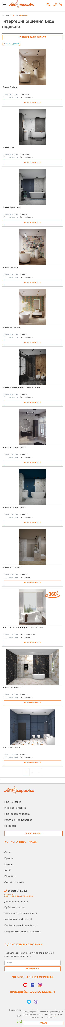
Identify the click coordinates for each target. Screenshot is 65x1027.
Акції (7, 870)
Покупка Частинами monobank (22, 932)
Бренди (9, 858)
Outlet (8, 852)
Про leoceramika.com (17, 814)
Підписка (32, 969)
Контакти (10, 826)
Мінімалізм (24, 94)
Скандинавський (27, 634)
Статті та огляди (14, 882)
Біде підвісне (12, 44)
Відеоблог (10, 876)
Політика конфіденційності (20, 926)
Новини (8, 864)
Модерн (23, 214)
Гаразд (43, 1023)
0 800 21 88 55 (16, 891)
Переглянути (32, 102)
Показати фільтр (32, 37)
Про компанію (12, 802)
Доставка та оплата (16, 902)
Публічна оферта (14, 907)
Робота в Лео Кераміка (18, 820)
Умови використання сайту (20, 914)
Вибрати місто (33, 833)
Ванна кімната (26, 97)
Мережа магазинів (15, 808)
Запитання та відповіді (18, 919)
